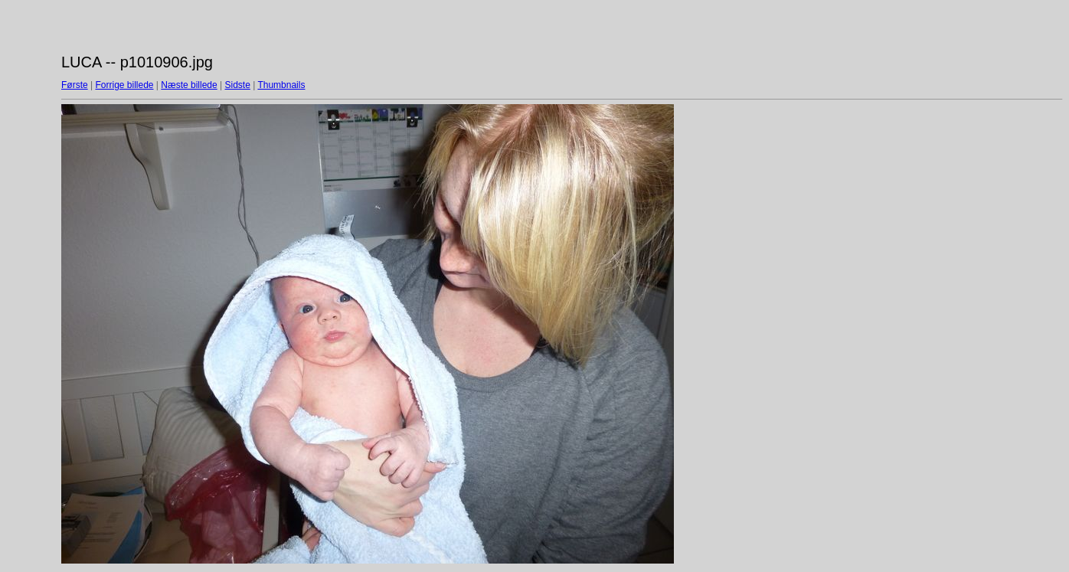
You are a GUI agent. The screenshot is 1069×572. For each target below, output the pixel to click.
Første (74, 85)
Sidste (237, 85)
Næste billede (189, 85)
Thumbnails (281, 85)
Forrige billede (124, 85)
